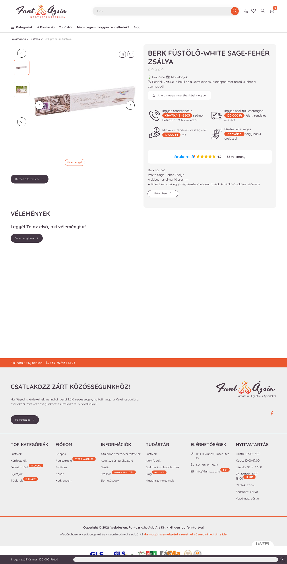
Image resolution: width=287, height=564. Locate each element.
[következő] (130, 105)
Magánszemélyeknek (160, 480)
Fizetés (105, 467)
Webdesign (119, 527)
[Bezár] (282, 559)
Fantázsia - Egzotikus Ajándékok (256, 396)
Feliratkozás (22, 419)
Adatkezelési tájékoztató (117, 460)
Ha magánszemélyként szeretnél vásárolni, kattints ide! (185, 534)
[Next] (21, 121)
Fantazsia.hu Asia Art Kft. (147, 527)
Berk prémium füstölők (58, 39)
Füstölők (34, 39)
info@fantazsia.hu (213, 471)
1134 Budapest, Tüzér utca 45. (212, 456)
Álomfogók (153, 460)
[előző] (39, 105)
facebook (272, 413)
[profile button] (262, 11)
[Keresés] (235, 11)
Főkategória (18, 39)
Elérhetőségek (110, 480)
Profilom (61, 467)
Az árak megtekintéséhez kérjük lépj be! (181, 95)
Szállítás (106, 474)
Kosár (60, 474)
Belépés (61, 454)
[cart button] (271, 11)
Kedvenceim (64, 480)
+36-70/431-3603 (246, 11)
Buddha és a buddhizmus (162, 467)
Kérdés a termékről (27, 179)
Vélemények (75, 162)
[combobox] (166, 11)
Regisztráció (76, 460)
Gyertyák (17, 474)
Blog (156, 474)
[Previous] (21, 53)
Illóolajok (24, 480)
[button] (22, 26)
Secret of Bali (27, 467)
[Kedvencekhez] (131, 54)
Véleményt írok (24, 238)
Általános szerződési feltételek (121, 454)
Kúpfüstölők (19, 460)
